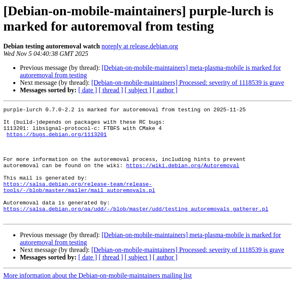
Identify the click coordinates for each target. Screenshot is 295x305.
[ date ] (87, 90)
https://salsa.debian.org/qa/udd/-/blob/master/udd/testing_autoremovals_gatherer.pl (135, 229)
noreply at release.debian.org (140, 46)
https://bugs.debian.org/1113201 (57, 140)
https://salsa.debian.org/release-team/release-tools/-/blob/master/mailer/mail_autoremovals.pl (79, 203)
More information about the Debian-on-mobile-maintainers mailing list (97, 297)
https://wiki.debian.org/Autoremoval (182, 177)
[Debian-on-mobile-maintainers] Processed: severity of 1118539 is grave (187, 82)
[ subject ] (138, 90)
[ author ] (165, 90)
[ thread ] (111, 90)
